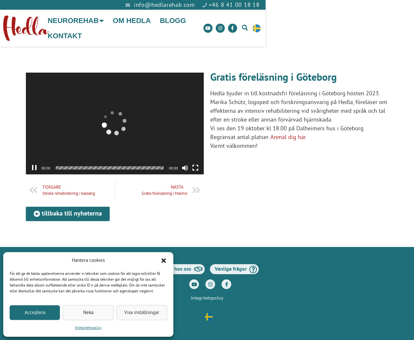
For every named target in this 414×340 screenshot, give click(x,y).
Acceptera (35, 312)
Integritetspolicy (88, 328)
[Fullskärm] (195, 162)
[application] (115, 118)
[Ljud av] (185, 162)
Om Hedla (181, 25)
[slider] (110, 162)
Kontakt (261, 25)
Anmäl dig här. (288, 132)
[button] (163, 260)
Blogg (222, 25)
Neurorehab (124, 25)
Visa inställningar (141, 312)
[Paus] (34, 162)
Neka (88, 312)
